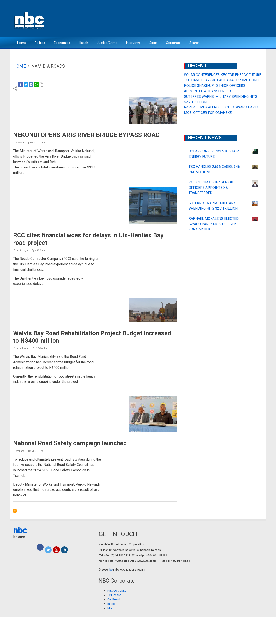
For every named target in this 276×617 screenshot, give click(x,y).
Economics (62, 43)
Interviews (133, 43)
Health (83, 43)
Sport (153, 43)
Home (21, 43)
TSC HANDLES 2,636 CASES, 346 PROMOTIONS (221, 80)
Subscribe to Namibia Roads (15, 511)
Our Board (113, 599)
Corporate (173, 43)
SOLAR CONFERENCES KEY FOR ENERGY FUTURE (222, 75)
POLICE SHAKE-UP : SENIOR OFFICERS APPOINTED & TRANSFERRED (211, 187)
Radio (111, 603)
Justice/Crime (107, 43)
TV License (114, 595)
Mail (110, 608)
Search (194, 43)
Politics (40, 43)
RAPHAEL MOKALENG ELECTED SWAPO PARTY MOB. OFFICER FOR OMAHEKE (214, 224)
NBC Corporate (116, 590)
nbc (20, 530)
